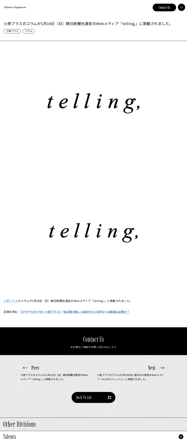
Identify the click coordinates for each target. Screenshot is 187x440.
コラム (29, 31)
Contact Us (164, 7)
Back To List (84, 397)
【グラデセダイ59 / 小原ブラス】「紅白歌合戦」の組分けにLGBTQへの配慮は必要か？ (75, 312)
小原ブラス (12, 31)
